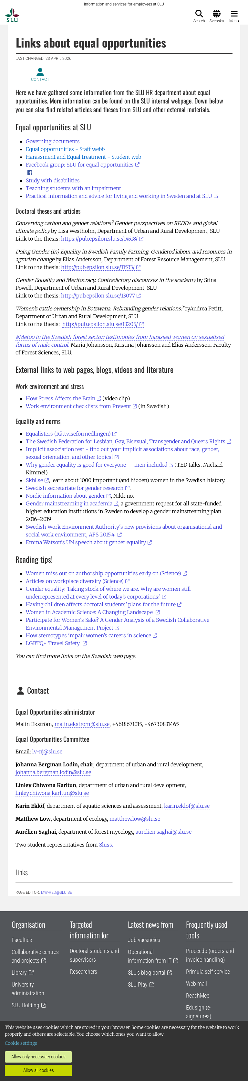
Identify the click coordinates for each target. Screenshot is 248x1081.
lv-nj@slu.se (47, 751)
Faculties (22, 939)
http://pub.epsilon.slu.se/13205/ (100, 324)
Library (19, 972)
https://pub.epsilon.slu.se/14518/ (99, 238)
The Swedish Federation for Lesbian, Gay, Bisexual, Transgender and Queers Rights (125, 441)
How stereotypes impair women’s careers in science (88, 635)
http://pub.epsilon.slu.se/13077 (98, 295)
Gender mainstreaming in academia (69, 503)
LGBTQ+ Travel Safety (53, 643)
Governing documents (53, 141)
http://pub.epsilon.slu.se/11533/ (98, 267)
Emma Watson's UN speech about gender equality (86, 542)
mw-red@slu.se (56, 892)
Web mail (196, 983)
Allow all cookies (38, 1070)
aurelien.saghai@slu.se (163, 831)
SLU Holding (25, 1005)
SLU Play (138, 984)
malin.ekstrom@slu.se (82, 724)
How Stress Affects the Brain (60, 398)
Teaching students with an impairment (73, 188)
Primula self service (208, 971)
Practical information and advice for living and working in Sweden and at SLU (119, 196)
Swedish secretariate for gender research (75, 488)
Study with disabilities (53, 180)
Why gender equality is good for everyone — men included (96, 464)
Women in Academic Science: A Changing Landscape (90, 612)
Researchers (83, 971)
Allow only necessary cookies (38, 1057)
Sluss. (106, 844)
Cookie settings (21, 1043)
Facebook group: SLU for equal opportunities (80, 164)
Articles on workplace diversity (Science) (75, 581)
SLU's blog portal (146, 972)
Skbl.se (34, 480)
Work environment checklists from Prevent (78, 406)
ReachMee (197, 995)
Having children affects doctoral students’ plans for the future (101, 604)
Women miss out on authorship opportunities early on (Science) (103, 573)
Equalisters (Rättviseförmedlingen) (68, 433)
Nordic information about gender (65, 495)
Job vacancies (144, 939)
